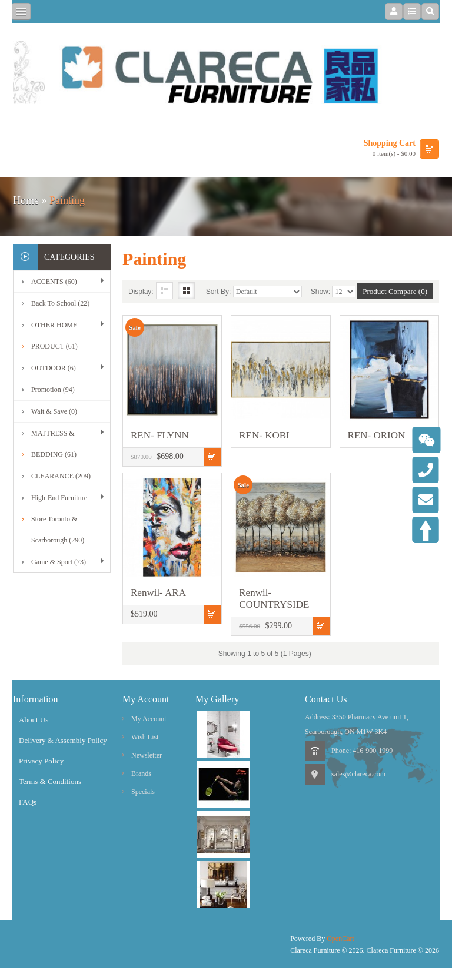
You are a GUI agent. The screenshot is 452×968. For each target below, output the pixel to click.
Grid (186, 290)
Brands (141, 773)
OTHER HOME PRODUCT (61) (54, 335)
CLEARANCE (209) (61, 476)
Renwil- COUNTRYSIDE (274, 598)
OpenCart (340, 938)
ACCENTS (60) (54, 281)
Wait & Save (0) (54, 411)
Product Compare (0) (395, 291)
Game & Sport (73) (58, 562)
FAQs (27, 802)
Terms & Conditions (50, 781)
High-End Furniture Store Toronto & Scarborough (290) (59, 519)
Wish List (145, 737)
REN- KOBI (264, 435)
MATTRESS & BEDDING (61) (54, 443)
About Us (33, 719)
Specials (143, 792)
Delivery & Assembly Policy (63, 740)
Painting (67, 200)
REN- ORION (377, 435)
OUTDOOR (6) (53, 368)
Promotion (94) (53, 390)
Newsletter (146, 755)
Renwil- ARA (158, 592)
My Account (149, 719)
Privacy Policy (41, 760)
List (164, 290)
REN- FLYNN (160, 435)
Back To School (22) (60, 303)
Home (26, 200)
